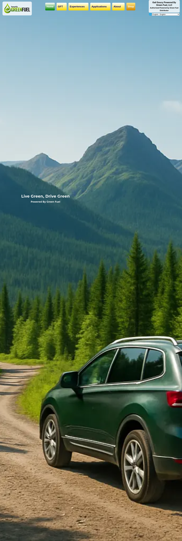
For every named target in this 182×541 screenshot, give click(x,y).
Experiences (78, 6)
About (118, 6)
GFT (61, 6)
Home (49, 6)
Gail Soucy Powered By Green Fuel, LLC (164, 6)
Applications (100, 6)
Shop (131, 6)
